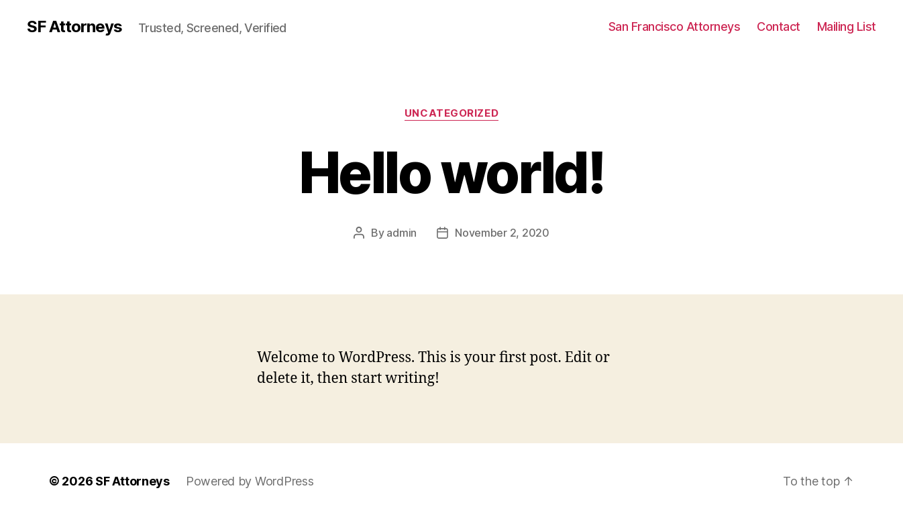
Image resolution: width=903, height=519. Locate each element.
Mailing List (846, 26)
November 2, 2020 (502, 232)
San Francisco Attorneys (674, 26)
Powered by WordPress (250, 481)
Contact (778, 26)
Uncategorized (451, 113)
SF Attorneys (74, 27)
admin (401, 232)
